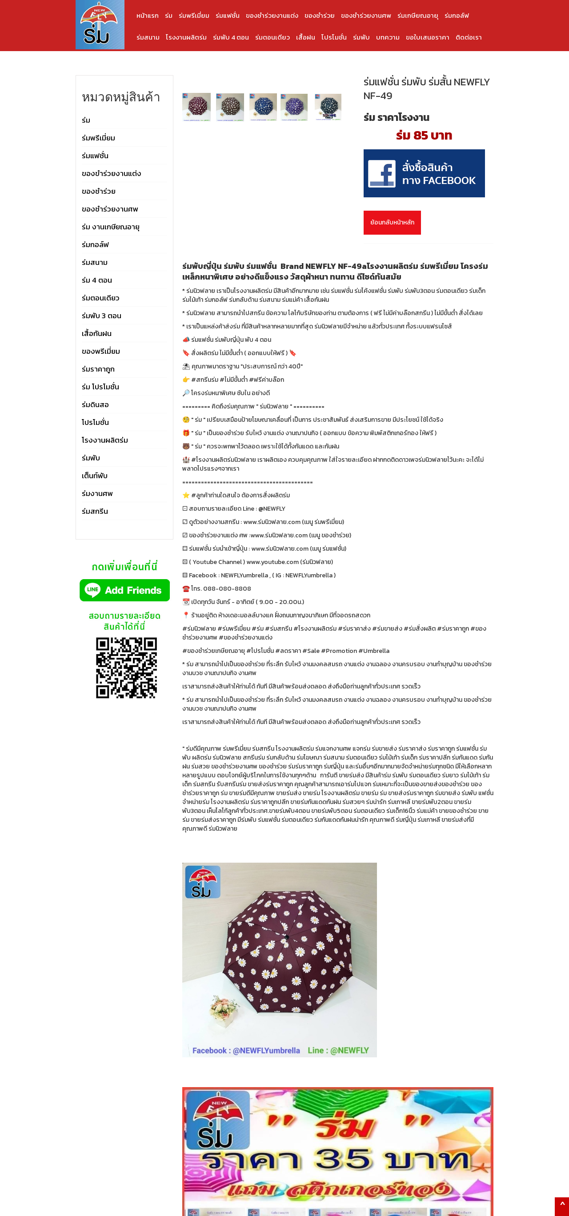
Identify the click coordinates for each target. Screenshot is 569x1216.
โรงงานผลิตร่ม (186, 37)
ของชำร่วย (320, 15)
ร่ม (168, 15)
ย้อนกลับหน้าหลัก (392, 222)
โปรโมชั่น (334, 37)
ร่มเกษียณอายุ (417, 15)
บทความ (388, 37)
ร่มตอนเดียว (272, 37)
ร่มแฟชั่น (228, 15)
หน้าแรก (147, 15)
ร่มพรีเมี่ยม (194, 15)
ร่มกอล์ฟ (457, 15)
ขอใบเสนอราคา (427, 37)
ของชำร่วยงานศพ (366, 15)
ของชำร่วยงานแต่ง (272, 15)
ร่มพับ (361, 37)
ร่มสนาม (148, 37)
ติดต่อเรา (469, 37)
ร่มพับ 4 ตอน (231, 37)
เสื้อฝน (305, 37)
